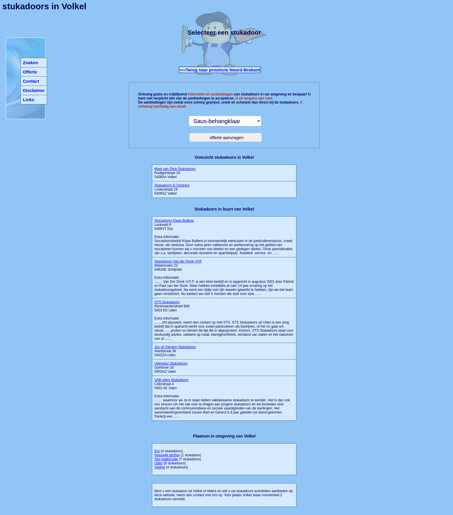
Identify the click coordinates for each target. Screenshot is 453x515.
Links (28, 99)
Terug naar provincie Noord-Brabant (223, 69)
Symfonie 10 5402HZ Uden (170, 367)
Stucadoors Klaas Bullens (174, 221)
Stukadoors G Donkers (171, 185)
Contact (31, 81)
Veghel (159, 467)
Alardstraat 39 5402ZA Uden (175, 351)
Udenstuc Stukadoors (170, 363)
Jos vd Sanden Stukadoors (175, 347)
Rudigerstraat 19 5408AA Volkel (175, 173)
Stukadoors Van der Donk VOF (178, 261)
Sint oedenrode (166, 459)
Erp (157, 451)
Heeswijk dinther (167, 455)
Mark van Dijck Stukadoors (175, 169)
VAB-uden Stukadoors (171, 380)
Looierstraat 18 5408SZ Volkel (171, 189)
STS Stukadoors (166, 302)
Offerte (30, 71)
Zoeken (30, 62)
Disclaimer (34, 90)
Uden (158, 463)
